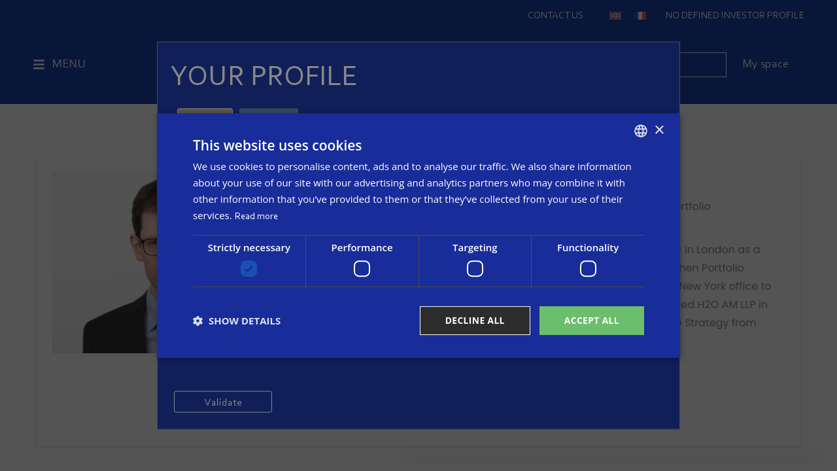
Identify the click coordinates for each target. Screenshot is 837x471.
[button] (237, 320)
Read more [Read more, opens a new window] (256, 216)
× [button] (659, 130)
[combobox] (640, 130)
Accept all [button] (591, 320)
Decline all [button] (473, 320)
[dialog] (418, 235)
